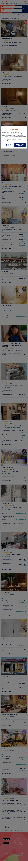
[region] (14, 137)
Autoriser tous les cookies (20, 145)
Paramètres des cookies (7, 145)
